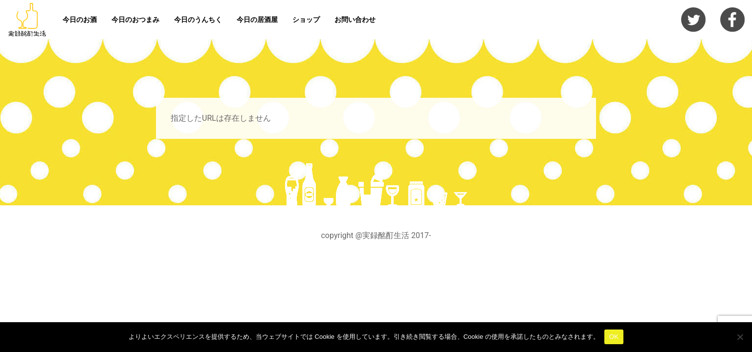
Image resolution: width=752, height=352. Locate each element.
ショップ (306, 19)
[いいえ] (740, 337)
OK (614, 336)
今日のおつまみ (135, 19)
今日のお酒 (80, 19)
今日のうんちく (198, 19)
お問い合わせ (355, 19)
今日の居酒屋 (257, 19)
